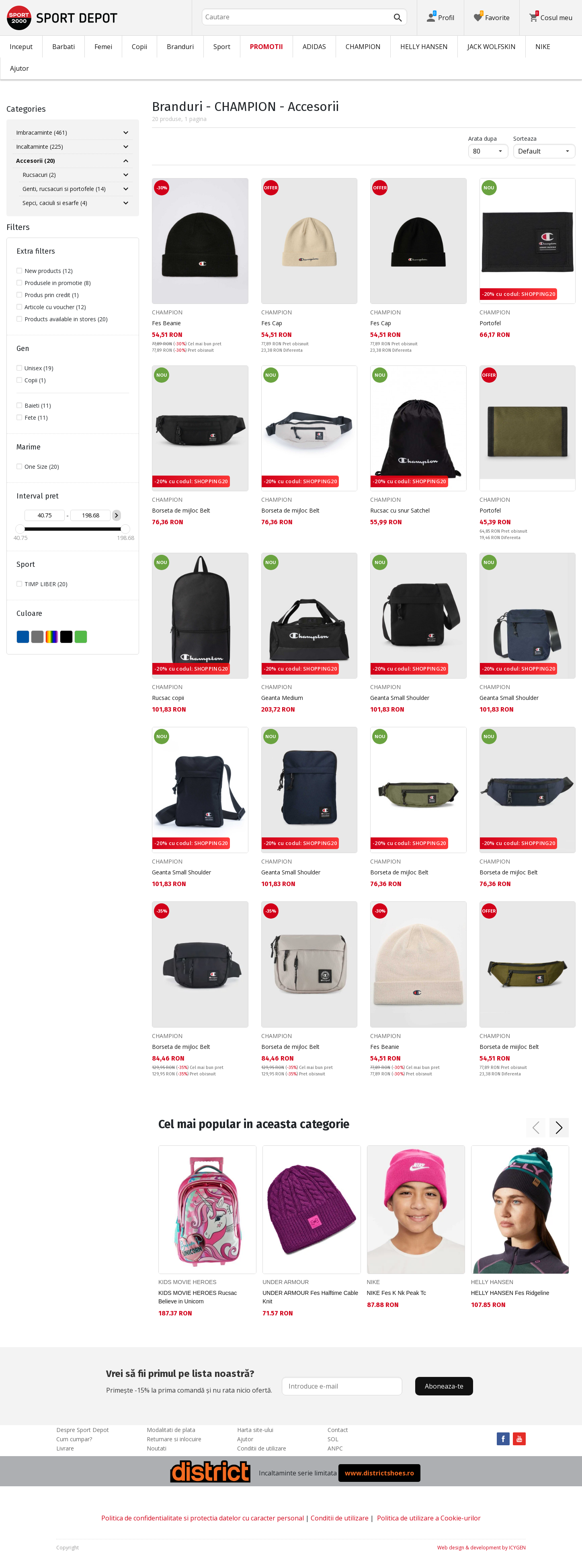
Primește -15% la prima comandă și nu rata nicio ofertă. (189, 1380)
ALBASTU (22, 636)
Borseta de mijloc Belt (181, 510)
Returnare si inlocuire (174, 1439)
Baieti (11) (38, 405)
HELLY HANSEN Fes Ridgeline (510, 1293)
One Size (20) (42, 466)
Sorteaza (525, 138)
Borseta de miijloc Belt (509, 1046)
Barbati (63, 46)
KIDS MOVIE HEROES (187, 1282)
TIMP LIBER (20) (46, 584)
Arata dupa (482, 138)
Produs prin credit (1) (52, 295)
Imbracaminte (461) (41, 132)
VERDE (80, 636)
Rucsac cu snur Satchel (400, 510)
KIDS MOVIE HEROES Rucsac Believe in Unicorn (197, 1297)
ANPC (335, 1448)
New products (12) (49, 271)
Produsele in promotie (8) (58, 283)
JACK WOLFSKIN (491, 46)
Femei (103, 46)
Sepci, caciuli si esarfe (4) (55, 203)
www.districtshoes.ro (379, 1473)
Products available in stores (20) (66, 319)
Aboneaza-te (444, 1386)
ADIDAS (314, 46)
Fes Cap (271, 323)
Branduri (180, 46)
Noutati (156, 1448)
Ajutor (19, 68)
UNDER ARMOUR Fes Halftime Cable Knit (310, 1297)
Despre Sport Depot (82, 1430)
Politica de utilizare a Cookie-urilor (429, 1518)
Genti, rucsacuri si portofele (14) (64, 189)
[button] (536, 1128)
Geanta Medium (282, 698)
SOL (333, 1439)
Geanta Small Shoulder (399, 698)
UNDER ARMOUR (285, 1282)
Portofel (490, 323)
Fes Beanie (166, 323)
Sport (221, 46)
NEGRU (66, 636)
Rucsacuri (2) (39, 174)
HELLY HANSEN (424, 46)
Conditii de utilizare (261, 1448)
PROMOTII (266, 46)
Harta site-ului (255, 1430)
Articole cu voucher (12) (55, 307)
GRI (37, 636)
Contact (338, 1430)
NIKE (542, 46)
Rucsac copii (168, 698)
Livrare (65, 1448)
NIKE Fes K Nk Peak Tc (396, 1293)
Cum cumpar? (74, 1439)
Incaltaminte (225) (39, 146)
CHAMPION (363, 46)
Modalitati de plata (171, 1430)
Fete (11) (36, 417)
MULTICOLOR (51, 636)
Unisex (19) (39, 368)
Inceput (21, 46)
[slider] (20, 529)
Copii (139, 46)
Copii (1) (35, 380)
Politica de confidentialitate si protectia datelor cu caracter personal (202, 1518)
